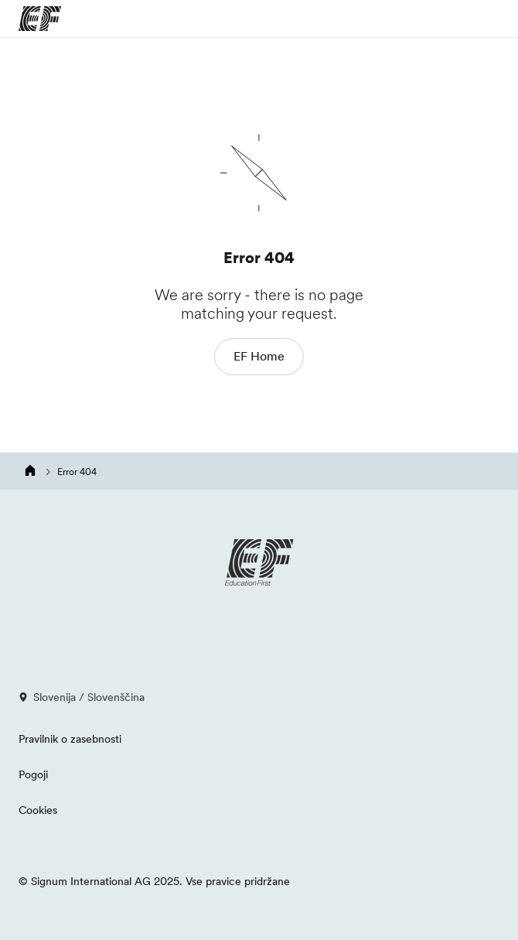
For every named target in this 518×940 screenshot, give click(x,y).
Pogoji (33, 774)
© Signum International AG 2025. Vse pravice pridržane (154, 881)
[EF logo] (259, 562)
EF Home (259, 355)
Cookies (38, 810)
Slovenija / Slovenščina (82, 697)
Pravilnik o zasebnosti (70, 739)
